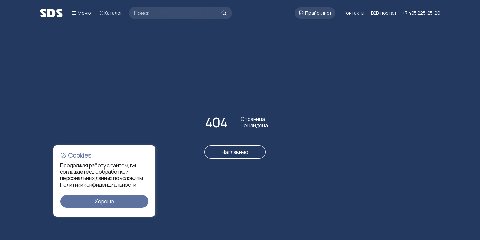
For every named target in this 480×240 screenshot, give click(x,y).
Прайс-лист (315, 13)
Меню (81, 13)
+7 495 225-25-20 (421, 13)
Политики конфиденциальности (98, 184)
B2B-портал (383, 13)
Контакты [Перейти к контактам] (354, 13)
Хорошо (104, 201)
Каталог (110, 13)
